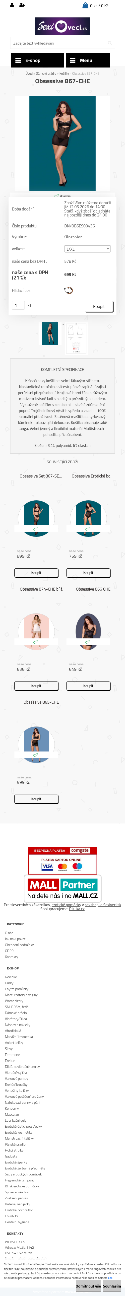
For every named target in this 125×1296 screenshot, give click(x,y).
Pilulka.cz (77, 909)
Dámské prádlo (46, 73)
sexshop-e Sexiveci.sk (103, 905)
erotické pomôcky (66, 905)
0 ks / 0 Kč (99, 5)
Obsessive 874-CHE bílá (41, 589)
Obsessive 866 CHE (93, 589)
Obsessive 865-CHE (41, 702)
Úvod (29, 73)
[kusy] (18, 305)
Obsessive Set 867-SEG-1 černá (41, 476)
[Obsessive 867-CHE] (62, 98)
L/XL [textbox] (71, 249)
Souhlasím (112, 1286)
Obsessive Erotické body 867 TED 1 (93, 476)
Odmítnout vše (88, 1286)
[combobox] (87, 249)
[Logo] (62, 26)
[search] (109, 43)
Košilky (64, 73)
